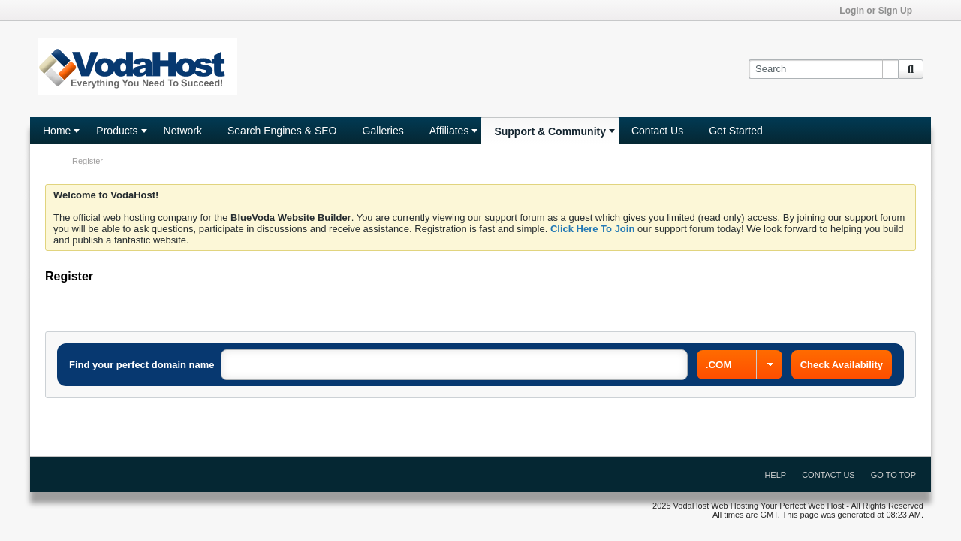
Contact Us (657, 131)
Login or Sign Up (880, 10)
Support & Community (550, 131)
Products (116, 131)
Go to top (893, 474)
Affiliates (449, 131)
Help (775, 474)
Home (57, 131)
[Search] (823, 69)
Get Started (736, 131)
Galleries (383, 131)
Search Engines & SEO (282, 131)
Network (183, 131)
